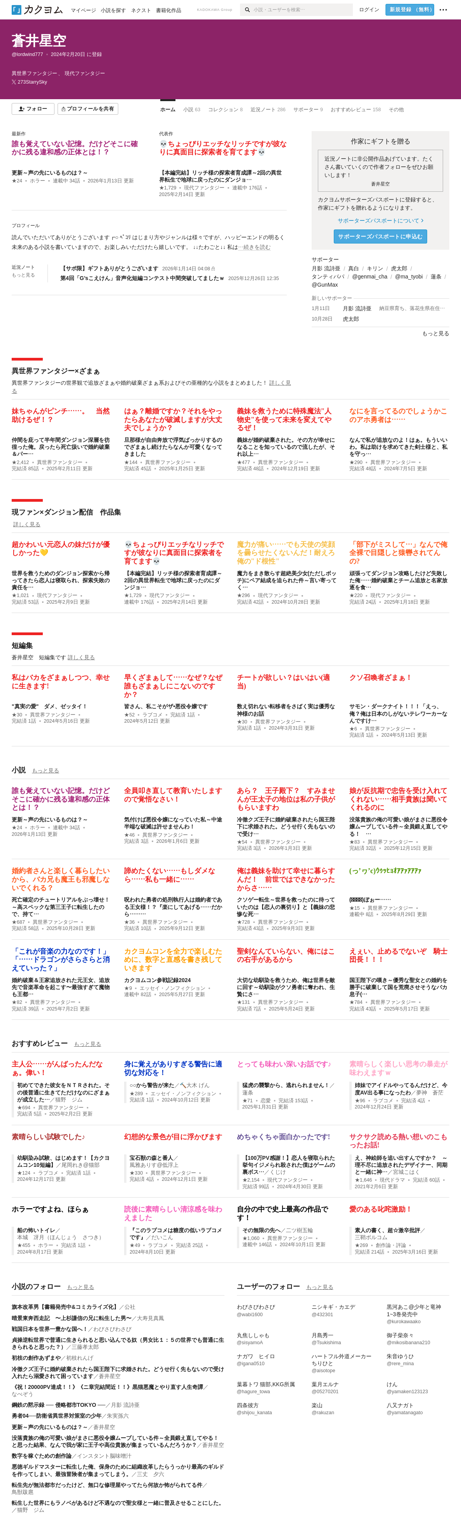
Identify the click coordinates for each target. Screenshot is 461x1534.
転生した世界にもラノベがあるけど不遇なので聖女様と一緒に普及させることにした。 (118, 1503)
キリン (375, 268)
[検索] (247, 10)
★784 (356, 1002)
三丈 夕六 (150, 1474)
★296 (243, 595)
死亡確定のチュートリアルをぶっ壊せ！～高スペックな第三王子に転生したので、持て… (61, 907)
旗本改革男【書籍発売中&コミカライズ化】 (65, 1307)
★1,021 (20, 595)
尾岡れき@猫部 (80, 1165)
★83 (354, 842)
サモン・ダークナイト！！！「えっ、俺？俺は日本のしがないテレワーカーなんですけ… (398, 713)
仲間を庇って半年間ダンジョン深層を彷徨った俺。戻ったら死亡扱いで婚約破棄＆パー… (61, 447)
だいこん (162, 1237)
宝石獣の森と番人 (151, 1158)
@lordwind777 (27, 54)
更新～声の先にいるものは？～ (50, 173)
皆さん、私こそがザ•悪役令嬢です (166, 706)
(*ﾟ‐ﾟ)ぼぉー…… (370, 900)
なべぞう (22, 1394)
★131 (243, 1002)
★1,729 (168, 188)
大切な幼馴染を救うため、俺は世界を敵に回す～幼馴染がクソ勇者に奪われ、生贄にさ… (286, 987)
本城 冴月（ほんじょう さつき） (60, 1237)
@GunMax (325, 285)
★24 (17, 181)
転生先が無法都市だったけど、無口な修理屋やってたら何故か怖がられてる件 (107, 1485)
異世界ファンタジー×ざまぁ (56, 371)
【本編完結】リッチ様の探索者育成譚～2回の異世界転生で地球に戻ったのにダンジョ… (173, 580)
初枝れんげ (79, 1358)
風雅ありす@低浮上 (154, 1165)
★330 (136, 1173)
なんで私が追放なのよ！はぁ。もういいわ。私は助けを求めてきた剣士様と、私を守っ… (398, 447)
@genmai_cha (369, 276)
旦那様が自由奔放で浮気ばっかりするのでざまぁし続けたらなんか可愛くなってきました (173, 447)
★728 (243, 922)
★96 (360, 1100)
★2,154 (251, 1180)
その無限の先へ (261, 1230)
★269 (361, 1245)
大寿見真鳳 (150, 1318)
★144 (130, 462)
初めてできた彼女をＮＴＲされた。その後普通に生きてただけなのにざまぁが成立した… (63, 1092)
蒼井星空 (39, 40)
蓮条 (436, 276)
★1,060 (251, 1238)
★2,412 (20, 462)
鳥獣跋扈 (22, 1492)
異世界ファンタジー (59, 462)
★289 (136, 1093)
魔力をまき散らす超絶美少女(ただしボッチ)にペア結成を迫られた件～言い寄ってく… (287, 580)
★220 (356, 595)
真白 (353, 268)
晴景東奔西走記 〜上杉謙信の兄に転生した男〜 (71, 1318)
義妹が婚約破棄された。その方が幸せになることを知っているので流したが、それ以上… (286, 447)
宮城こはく (406, 1172)
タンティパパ (328, 276)
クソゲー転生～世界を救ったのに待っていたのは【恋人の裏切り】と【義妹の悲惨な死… (286, 907)
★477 (243, 462)
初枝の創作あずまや (36, 1358)
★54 (242, 842)
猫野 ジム (68, 1099)
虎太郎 (399, 268)
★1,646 (363, 1180)
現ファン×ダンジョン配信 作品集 (66, 512)
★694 (23, 1107)
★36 (129, 922)
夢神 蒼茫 (429, 1092)
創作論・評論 (391, 1245)
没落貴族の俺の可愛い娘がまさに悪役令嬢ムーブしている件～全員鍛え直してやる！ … (398, 826)
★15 (354, 908)
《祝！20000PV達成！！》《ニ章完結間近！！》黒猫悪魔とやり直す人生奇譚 (107, 1387)
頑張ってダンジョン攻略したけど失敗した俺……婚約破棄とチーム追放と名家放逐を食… (398, 580)
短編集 (22, 646)
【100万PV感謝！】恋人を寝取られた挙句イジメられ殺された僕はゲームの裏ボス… (288, 1165)
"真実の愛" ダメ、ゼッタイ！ (50, 706)
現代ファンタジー (204, 188)
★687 (18, 922)
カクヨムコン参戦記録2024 (157, 980)
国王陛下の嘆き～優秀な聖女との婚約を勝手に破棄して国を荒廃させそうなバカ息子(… (398, 987)
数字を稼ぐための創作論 (42, 1456)
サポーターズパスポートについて (380, 220)
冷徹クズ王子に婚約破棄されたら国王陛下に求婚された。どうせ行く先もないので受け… (286, 826)
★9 (128, 988)
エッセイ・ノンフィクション (172, 988)
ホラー (37, 181)
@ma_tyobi (409, 276)
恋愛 (266, 1100)
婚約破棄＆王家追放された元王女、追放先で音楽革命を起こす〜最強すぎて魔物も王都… (61, 987)
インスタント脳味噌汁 (104, 1456)
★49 (135, 1245)
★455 (23, 1245)
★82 (17, 1002)
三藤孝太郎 (85, 1347)
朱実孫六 (118, 1416)
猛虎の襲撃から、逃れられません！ (286, 1085)
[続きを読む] (149, 242)
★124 (23, 1173)
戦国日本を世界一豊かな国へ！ (50, 1329)
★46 (129, 835)
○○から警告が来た (152, 1085)
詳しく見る (26, 524)
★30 (17, 715)
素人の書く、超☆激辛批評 (387, 1230)
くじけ (278, 1172)
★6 (353, 729)
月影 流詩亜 (326, 268)
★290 (356, 462)
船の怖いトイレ (36, 1230)
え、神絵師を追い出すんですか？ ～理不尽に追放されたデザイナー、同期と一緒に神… (401, 1165)
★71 (247, 1100)
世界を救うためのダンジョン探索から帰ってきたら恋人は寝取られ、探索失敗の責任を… (61, 580)
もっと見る (23, 275)
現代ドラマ (392, 1180)
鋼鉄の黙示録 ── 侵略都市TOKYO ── (58, 1405)
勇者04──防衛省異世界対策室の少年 (57, 1416)
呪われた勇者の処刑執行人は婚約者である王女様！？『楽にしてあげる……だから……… (173, 907)
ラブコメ (152, 715)
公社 (129, 1307)
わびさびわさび (112, 1329)
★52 (129, 715)
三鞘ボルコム (371, 1237)
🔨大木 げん (195, 1085)
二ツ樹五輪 (299, 1230)
